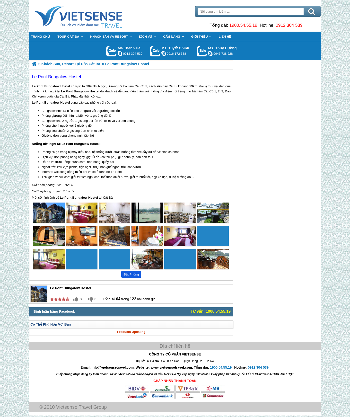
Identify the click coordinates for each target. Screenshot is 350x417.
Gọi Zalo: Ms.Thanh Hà (111, 51)
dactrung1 (210, 53)
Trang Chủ (90, 16)
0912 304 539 (289, 25)
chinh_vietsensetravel (163, 53)
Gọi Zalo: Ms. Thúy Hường (201, 51)
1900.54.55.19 (243, 25)
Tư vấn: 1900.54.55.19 (211, 311)
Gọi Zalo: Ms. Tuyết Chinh (155, 51)
